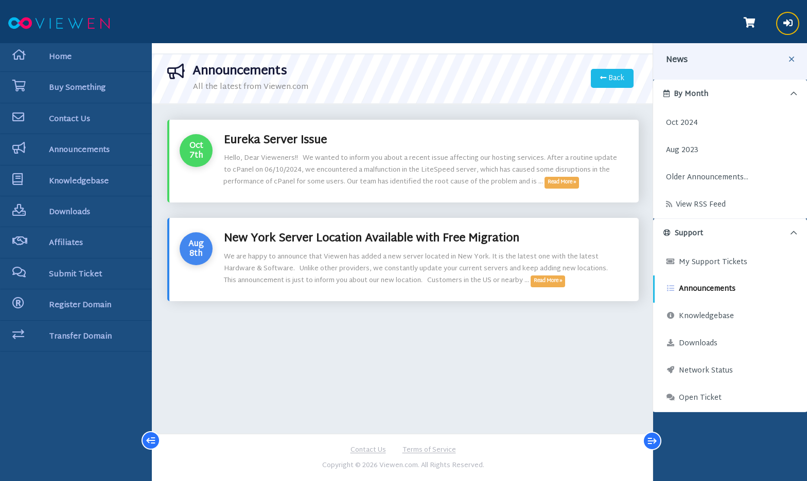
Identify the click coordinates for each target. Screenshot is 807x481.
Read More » (562, 182)
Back (612, 78)
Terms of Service (429, 451)
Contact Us (368, 451)
